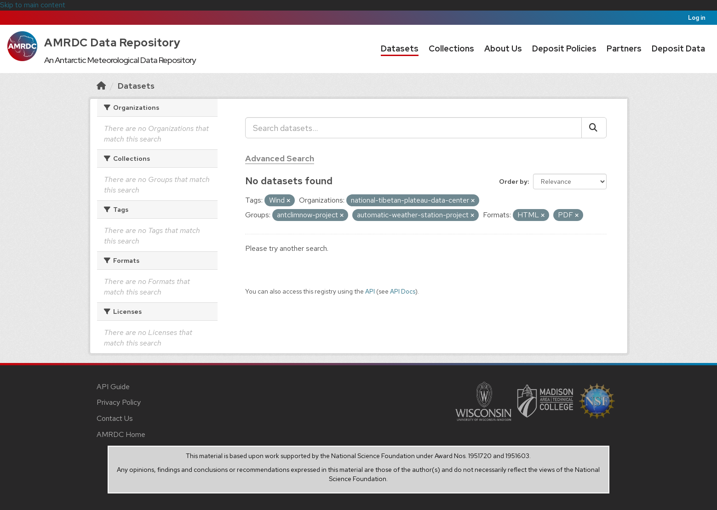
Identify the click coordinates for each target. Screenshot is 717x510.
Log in (697, 18)
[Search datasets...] (413, 127)
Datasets (400, 48)
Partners (624, 48)
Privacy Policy (119, 402)
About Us (503, 48)
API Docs (402, 291)
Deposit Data (678, 48)
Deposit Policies (564, 48)
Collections (451, 48)
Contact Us (115, 418)
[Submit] (594, 127)
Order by (513, 181)
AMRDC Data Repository (112, 42)
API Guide (113, 386)
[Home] (101, 85)
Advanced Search (279, 158)
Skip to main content (32, 5)
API (370, 291)
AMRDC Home (121, 434)
